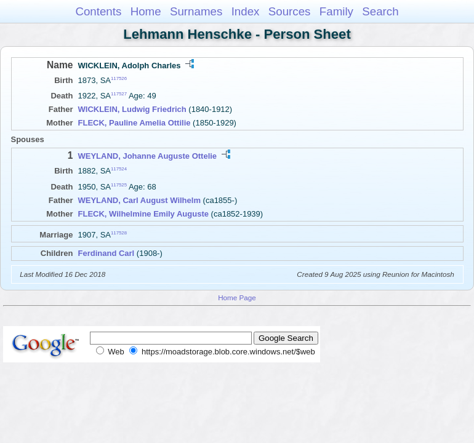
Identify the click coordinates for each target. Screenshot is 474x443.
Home (146, 11)
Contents (98, 11)
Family (336, 11)
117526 (119, 78)
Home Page (237, 297)
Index (245, 11)
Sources (289, 11)
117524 (119, 169)
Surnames (196, 11)
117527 (119, 94)
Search (380, 11)
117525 (119, 184)
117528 (119, 232)
